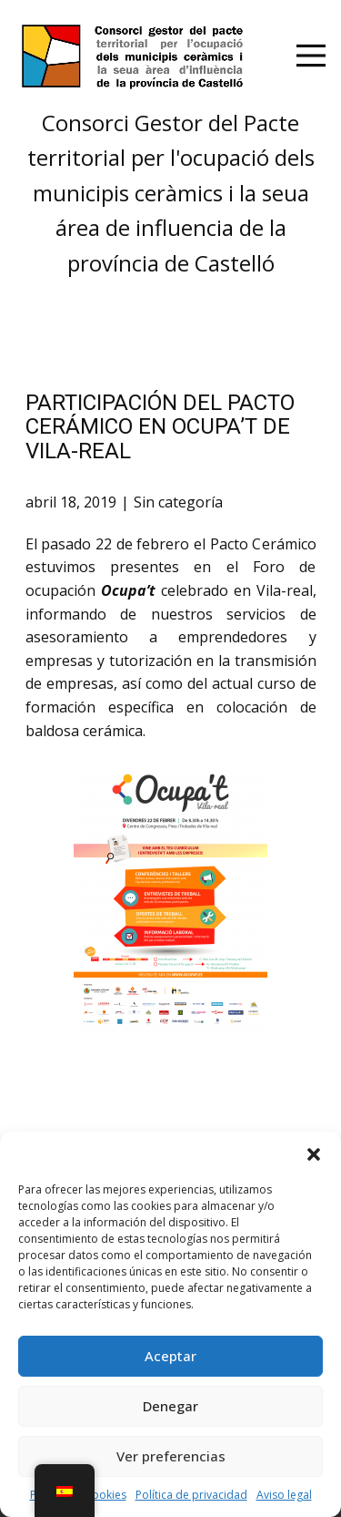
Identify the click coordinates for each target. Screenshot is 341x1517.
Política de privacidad (191, 1494)
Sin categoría (178, 502)
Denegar (170, 1406)
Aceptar (170, 1356)
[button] (314, 1154)
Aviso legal (284, 1494)
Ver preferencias (171, 1456)
